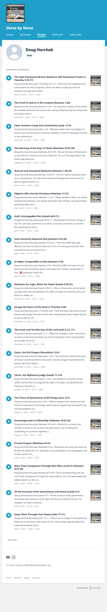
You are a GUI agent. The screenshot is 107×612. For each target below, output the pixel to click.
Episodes (25, 34)
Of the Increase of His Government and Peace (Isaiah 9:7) (47, 491)
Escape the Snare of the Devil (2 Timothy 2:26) (40, 307)
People (41, 34)
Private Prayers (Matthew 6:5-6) (32, 443)
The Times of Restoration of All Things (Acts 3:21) (42, 397)
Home (10, 34)
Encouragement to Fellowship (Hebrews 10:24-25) (42, 420)
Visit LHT (57, 34)
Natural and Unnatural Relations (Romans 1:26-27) (43, 170)
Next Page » (13, 540)
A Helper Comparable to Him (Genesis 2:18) (38, 261)
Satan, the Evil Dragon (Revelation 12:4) (36, 352)
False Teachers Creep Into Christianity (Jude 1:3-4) (42, 125)
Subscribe (75, 34)
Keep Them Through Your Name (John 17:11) (39, 514)
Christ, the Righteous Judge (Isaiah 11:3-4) (38, 375)
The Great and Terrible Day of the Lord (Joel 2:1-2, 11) (44, 329)
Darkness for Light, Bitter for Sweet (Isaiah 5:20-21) (43, 284)
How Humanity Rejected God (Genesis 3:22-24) (40, 238)
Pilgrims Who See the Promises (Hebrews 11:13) (41, 193)
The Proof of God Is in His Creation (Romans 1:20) (42, 102)
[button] (8, 78)
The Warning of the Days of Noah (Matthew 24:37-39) (44, 148)
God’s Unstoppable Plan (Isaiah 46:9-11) (36, 216)
